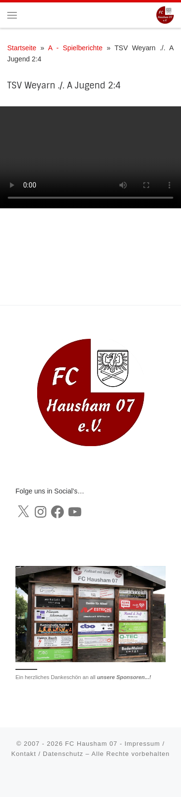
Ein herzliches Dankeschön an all (83, 677)
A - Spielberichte (75, 48)
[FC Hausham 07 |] (165, 14)
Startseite (21, 48)
